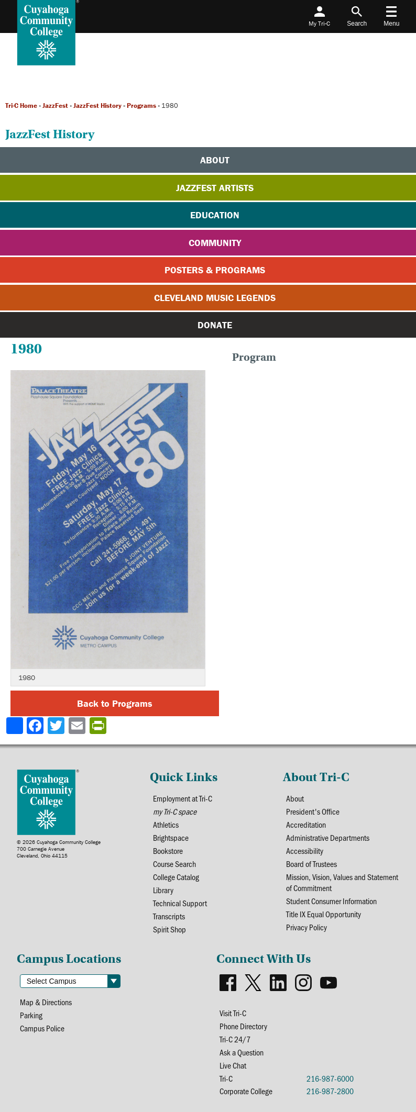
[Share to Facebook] (36, 725)
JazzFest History (97, 105)
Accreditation (306, 824)
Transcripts (169, 915)
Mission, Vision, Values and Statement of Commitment (342, 882)
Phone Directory (243, 1025)
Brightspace (171, 837)
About (295, 798)
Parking (31, 1014)
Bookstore (168, 850)
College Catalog (176, 876)
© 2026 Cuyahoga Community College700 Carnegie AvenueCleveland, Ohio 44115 (59, 849)
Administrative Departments (327, 837)
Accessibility (304, 850)
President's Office (313, 811)
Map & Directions (46, 1001)
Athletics (166, 824)
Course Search (174, 863)
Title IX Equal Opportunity (323, 913)
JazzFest (55, 105)
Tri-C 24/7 (235, 1038)
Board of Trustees (311, 863)
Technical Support (180, 902)
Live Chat (233, 1065)
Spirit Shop (169, 929)
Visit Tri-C (233, 1012)
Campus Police (42, 1027)
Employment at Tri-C (182, 798)
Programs (141, 105)
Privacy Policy (306, 926)
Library (163, 889)
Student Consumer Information (331, 900)
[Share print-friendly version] (99, 725)
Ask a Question (242, 1052)
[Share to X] (57, 725)
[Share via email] (78, 725)
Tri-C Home (21, 105)
